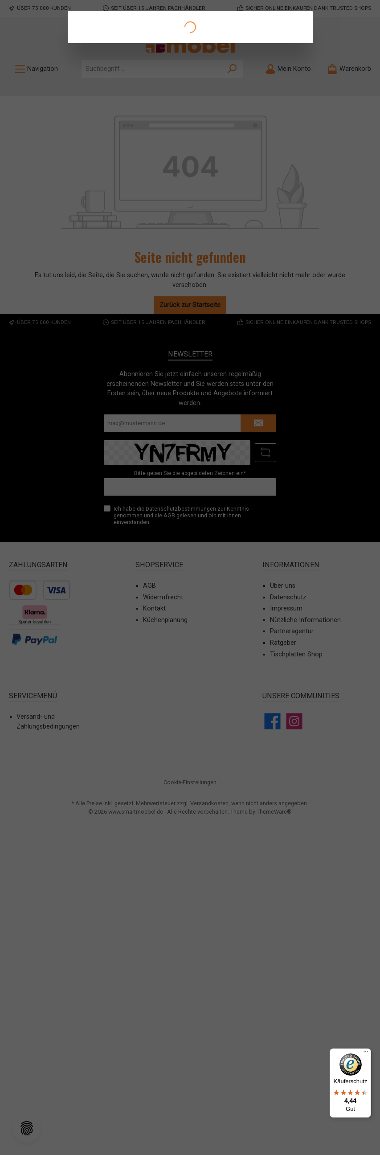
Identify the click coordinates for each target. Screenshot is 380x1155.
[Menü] (365, 1054)
